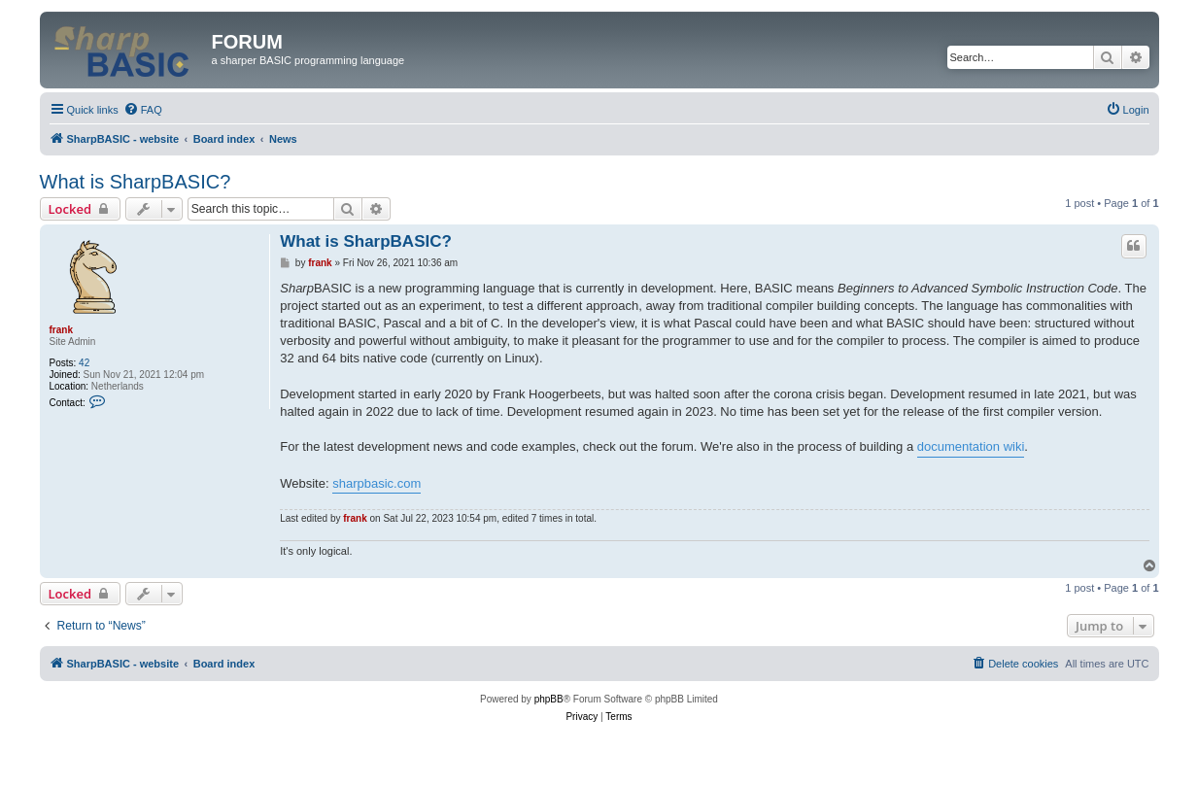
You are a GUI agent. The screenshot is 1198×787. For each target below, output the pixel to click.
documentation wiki (971, 446)
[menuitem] (142, 109)
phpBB (549, 699)
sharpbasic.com (376, 483)
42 (84, 363)
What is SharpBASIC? (135, 181)
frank (61, 330)
